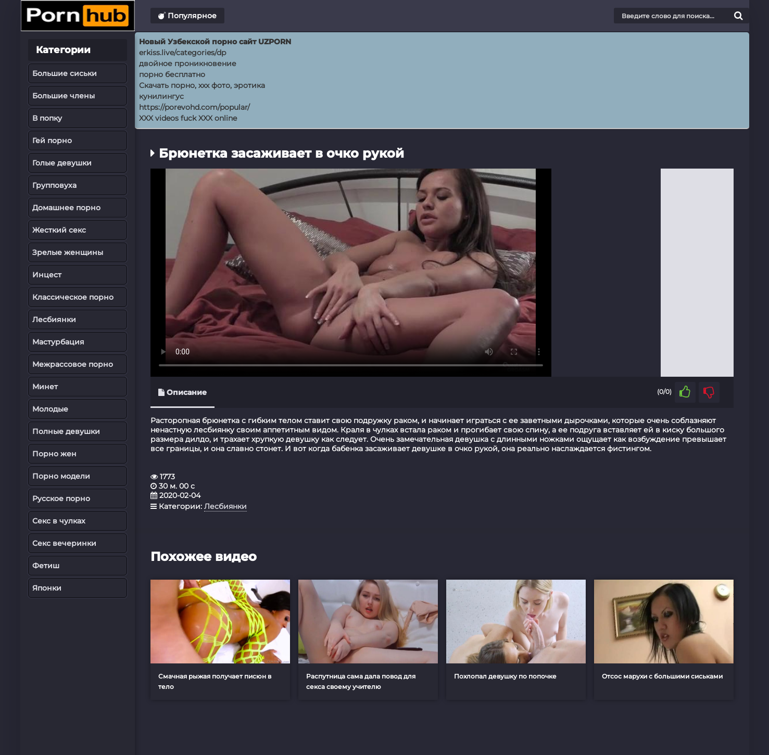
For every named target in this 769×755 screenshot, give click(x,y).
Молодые (50, 409)
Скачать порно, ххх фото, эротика (202, 85)
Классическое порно (73, 297)
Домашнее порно (66, 207)
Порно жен (54, 453)
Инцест (46, 274)
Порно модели (61, 476)
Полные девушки (66, 431)
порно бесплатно (172, 74)
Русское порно (61, 498)
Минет (45, 386)
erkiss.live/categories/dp (182, 52)
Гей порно (52, 140)
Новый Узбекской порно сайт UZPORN (215, 41)
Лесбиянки (54, 319)
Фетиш (45, 565)
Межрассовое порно (72, 364)
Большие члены (63, 95)
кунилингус (161, 96)
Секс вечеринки (64, 543)
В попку (47, 118)
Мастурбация (58, 342)
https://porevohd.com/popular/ (194, 107)
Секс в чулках (58, 521)
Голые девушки (62, 163)
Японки (46, 588)
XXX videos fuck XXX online (188, 118)
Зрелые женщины (67, 252)
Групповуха (54, 185)
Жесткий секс (59, 230)
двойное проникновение (187, 63)
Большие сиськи (64, 73)
